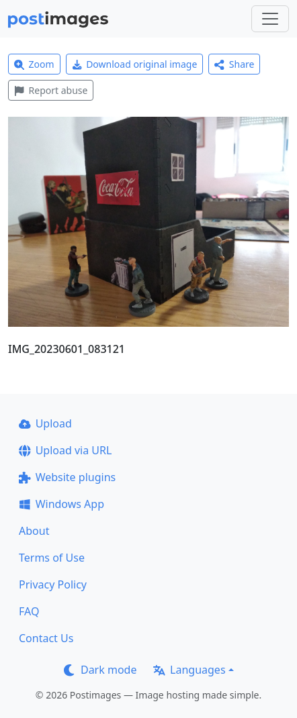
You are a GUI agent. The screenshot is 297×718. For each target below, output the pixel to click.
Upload (45, 423)
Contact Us (46, 638)
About (34, 530)
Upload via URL (65, 450)
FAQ (29, 611)
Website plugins (67, 477)
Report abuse (50, 90)
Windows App (61, 504)
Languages (189, 669)
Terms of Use (52, 557)
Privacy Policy (53, 584)
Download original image (135, 64)
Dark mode (100, 669)
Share (234, 64)
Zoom (34, 64)
